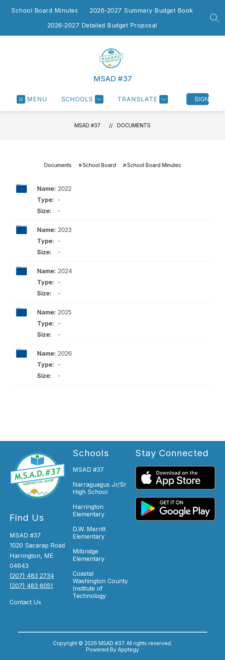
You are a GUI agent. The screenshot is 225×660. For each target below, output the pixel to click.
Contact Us (25, 602)
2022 (65, 188)
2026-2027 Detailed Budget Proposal (102, 25)
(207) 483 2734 (32, 575)
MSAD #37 (87, 125)
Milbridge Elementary (89, 555)
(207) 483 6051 (31, 585)
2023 (65, 229)
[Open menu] (32, 99)
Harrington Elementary (89, 510)
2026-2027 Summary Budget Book (141, 10)
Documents (133, 125)
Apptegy (128, 649)
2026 (65, 353)
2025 (65, 312)
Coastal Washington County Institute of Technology (100, 584)
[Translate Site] (142, 99)
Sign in (201, 99)
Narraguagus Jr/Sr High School (99, 488)
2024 (65, 271)
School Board (99, 165)
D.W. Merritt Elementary (89, 532)
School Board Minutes (44, 10)
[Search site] (214, 17)
